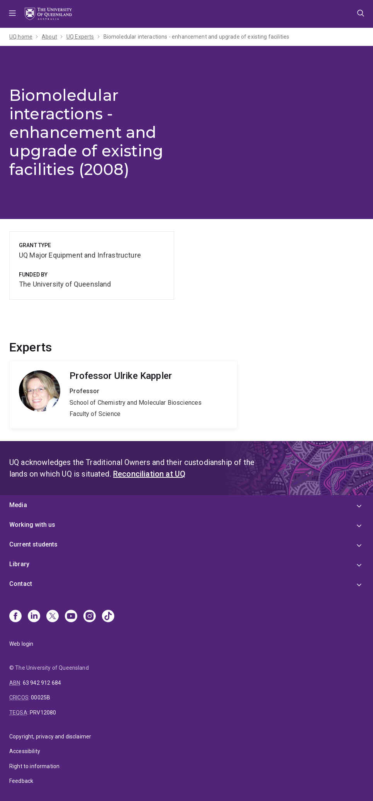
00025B (40, 697)
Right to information (34, 766)
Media (18, 505)
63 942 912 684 (42, 683)
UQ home (20, 37)
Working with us (32, 524)
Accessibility (24, 751)
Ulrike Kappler (123, 394)
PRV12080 (43, 712)
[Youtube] (71, 616)
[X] (52, 616)
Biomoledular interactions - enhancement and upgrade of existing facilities (196, 37)
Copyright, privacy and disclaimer (50, 736)
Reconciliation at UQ (149, 474)
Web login (21, 644)
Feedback (21, 781)
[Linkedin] (34, 616)
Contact (20, 583)
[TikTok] (108, 616)
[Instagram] (89, 616)
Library (19, 564)
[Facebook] (15, 616)
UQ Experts (80, 37)
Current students (33, 544)
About (49, 37)
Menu (12, 14)
